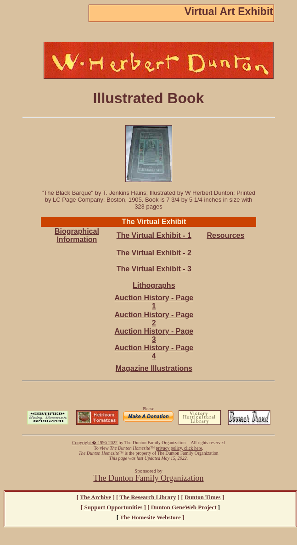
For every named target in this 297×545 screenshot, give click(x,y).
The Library (147, 497)
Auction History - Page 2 (154, 319)
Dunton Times (203, 497)
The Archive (95, 497)
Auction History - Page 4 (154, 352)
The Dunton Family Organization (148, 478)
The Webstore (150, 517)
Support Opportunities (113, 507)
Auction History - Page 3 (154, 335)
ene (184, 507)
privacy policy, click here (179, 448)
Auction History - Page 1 (154, 302)
